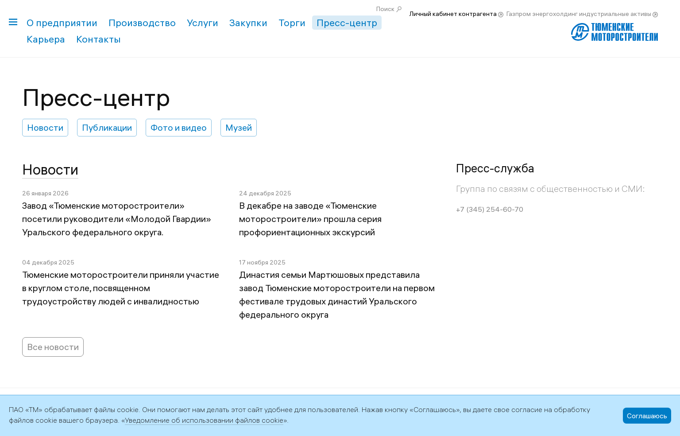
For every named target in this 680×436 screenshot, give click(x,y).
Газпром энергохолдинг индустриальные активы (578, 14)
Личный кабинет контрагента (453, 14)
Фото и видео (179, 127)
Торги (291, 22)
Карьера (46, 39)
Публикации (107, 127)
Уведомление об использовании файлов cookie (204, 420)
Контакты (98, 39)
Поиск (385, 9)
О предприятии (62, 22)
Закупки (248, 22)
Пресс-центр (347, 22)
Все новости (53, 346)
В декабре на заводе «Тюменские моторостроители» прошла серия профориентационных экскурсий (310, 218)
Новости (45, 127)
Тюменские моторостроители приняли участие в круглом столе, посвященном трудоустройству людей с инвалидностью (120, 288)
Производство (142, 22)
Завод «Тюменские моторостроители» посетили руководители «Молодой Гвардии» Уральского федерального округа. (116, 218)
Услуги (202, 22)
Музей (238, 127)
